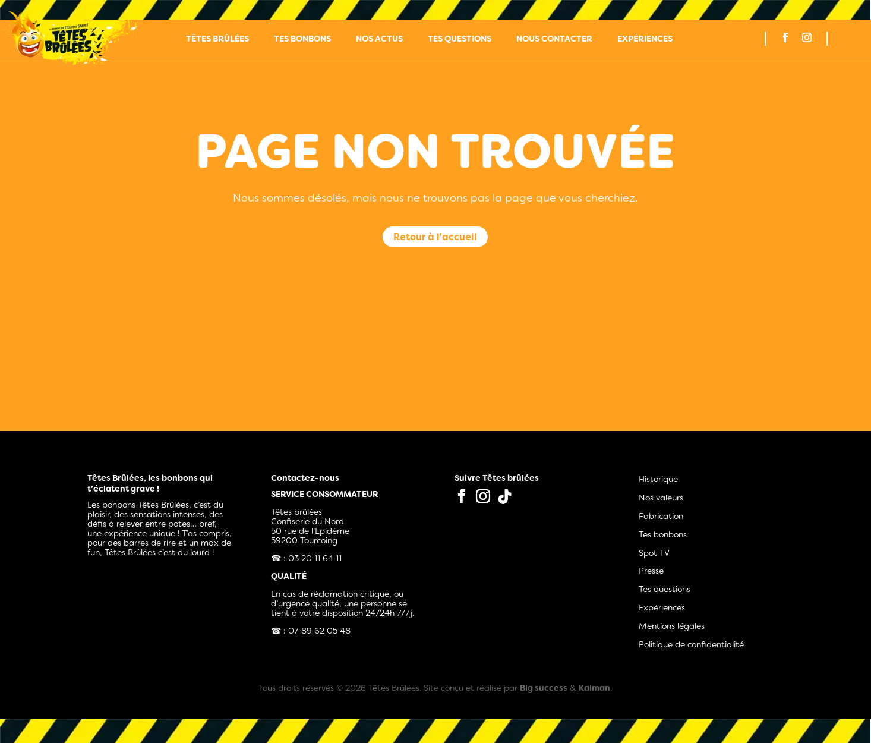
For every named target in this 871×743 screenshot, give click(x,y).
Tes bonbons (302, 39)
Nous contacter (554, 39)
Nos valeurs (661, 497)
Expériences (645, 39)
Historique (658, 479)
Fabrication (661, 516)
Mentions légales (672, 626)
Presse (651, 570)
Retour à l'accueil (435, 237)
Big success (543, 687)
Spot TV (654, 552)
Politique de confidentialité (691, 644)
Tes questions (459, 39)
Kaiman (594, 687)
